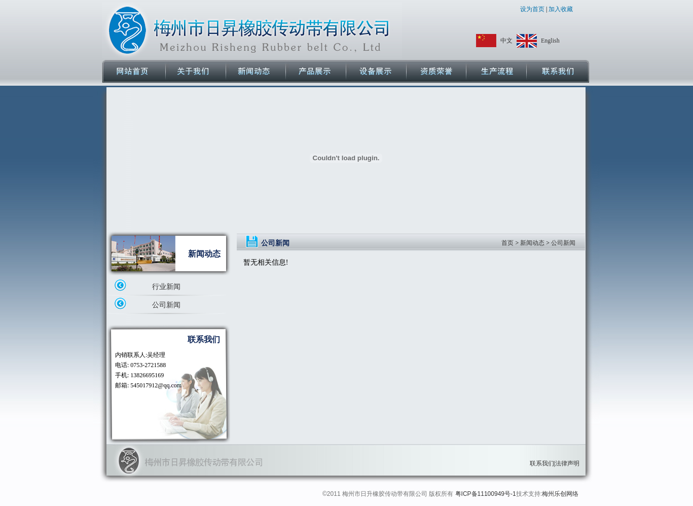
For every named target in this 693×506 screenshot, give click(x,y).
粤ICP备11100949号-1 (485, 493)
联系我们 (542, 463)
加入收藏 (560, 9)
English (550, 40)
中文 (506, 40)
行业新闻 (166, 287)
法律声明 (567, 463)
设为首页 (533, 9)
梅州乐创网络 (560, 493)
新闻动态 (532, 242)
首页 (507, 242)
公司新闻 (166, 305)
